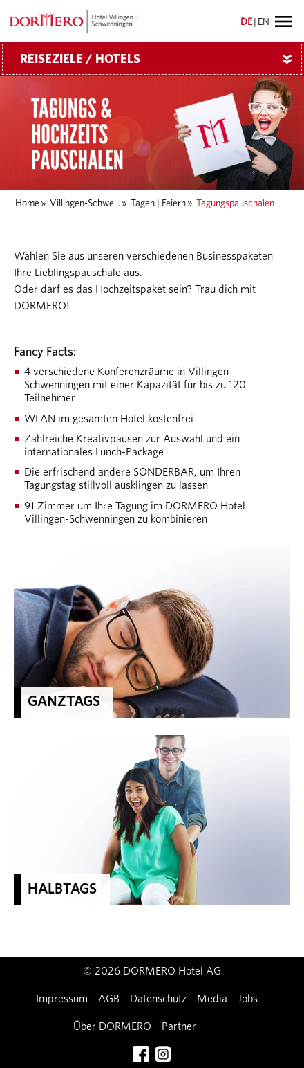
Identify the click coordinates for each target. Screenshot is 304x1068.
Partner (179, 1026)
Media (212, 998)
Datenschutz (158, 998)
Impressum (62, 998)
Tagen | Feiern (158, 203)
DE (246, 22)
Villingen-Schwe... (85, 203)
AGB (109, 998)
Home (27, 203)
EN (263, 22)
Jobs (248, 998)
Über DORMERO (112, 1026)
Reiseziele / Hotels (161, 59)
